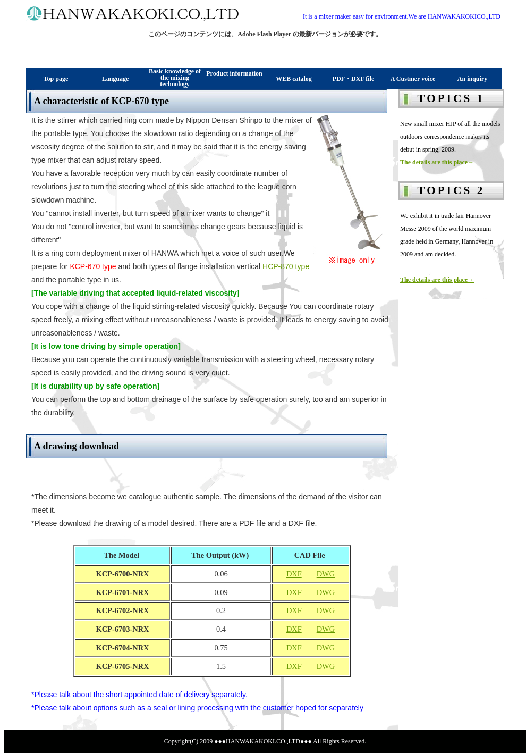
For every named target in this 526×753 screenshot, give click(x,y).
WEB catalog (294, 78)
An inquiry (472, 78)
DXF (294, 574)
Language (115, 78)
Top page (56, 78)
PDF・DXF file (354, 78)
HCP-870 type (285, 266)
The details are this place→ (437, 162)
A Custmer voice (413, 78)
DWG (326, 574)
